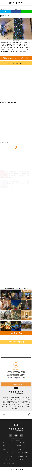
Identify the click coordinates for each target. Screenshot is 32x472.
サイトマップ (20, 459)
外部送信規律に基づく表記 (8, 463)
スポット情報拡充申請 (16, 395)
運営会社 (4, 445)
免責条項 (19, 449)
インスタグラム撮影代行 (22, 452)
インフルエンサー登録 (22, 456)
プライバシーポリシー (22, 442)
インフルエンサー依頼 (7, 456)
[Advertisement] (16, 84)
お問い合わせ (5, 449)
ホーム (4, 442)
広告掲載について (6, 459)
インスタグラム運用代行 (7, 452)
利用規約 (19, 445)
